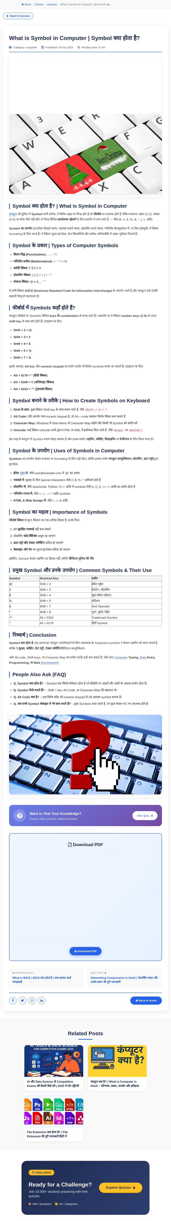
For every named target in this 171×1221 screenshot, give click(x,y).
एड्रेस (22, 473)
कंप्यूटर (13, 214)
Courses (39, 4)
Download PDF (85, 951)
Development (50, 662)
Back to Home (146, 1001)
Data (143, 657)
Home (26, 4)
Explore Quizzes (120, 1188)
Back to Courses (18, 16)
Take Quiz (145, 815)
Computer (121, 657)
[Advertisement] (85, 85)
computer (52, 4)
